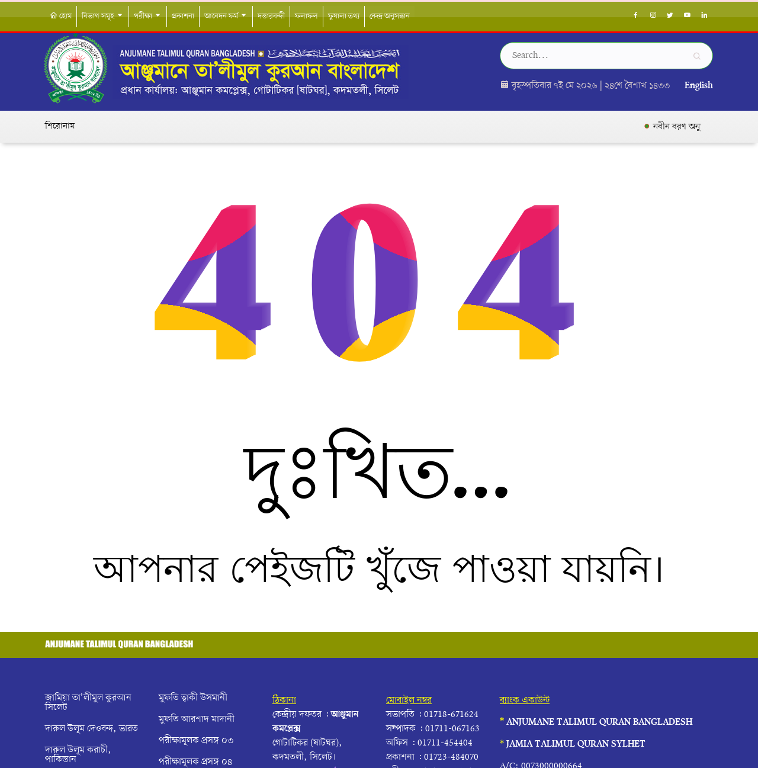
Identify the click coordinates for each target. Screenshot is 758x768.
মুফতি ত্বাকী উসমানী (193, 698)
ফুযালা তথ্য (343, 16)
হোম (61, 16)
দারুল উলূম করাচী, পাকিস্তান (78, 754)
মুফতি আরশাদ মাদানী (197, 719)
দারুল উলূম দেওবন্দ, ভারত (91, 729)
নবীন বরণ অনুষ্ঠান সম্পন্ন (700, 127)
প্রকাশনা (183, 16)
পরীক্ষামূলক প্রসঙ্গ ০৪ (195, 762)
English (699, 85)
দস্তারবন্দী (271, 16)
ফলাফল (306, 16)
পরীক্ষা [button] (148, 16)
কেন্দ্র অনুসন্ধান (390, 16)
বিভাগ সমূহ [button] (103, 16)
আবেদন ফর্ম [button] (226, 16)
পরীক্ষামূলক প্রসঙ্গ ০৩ (196, 740)
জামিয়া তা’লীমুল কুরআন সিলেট (88, 702)
